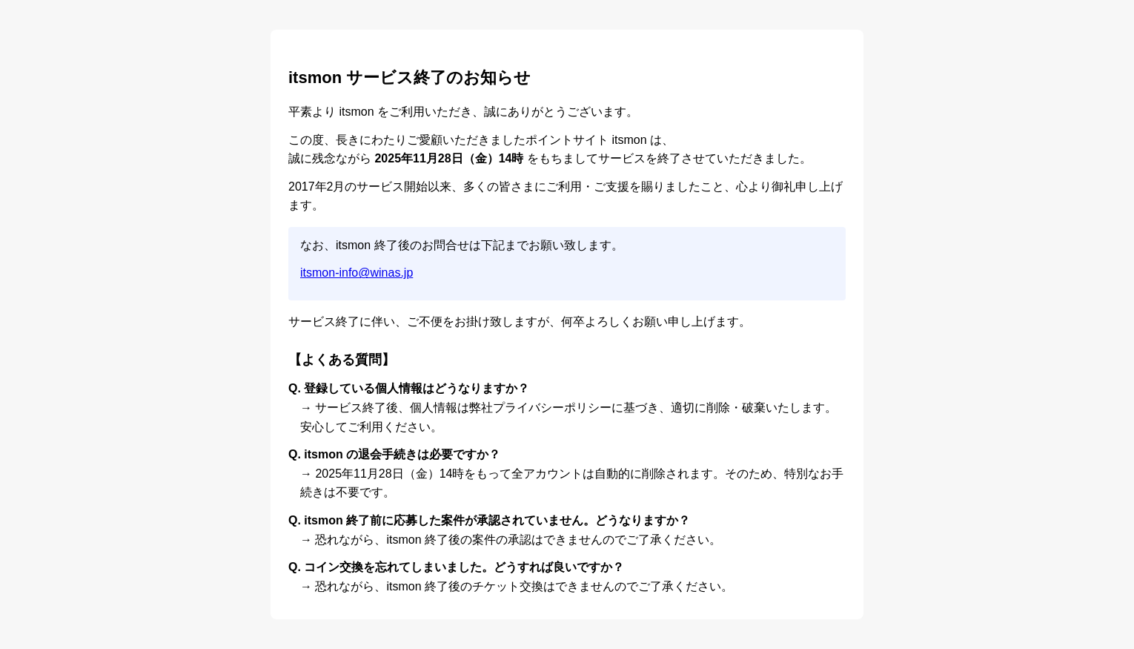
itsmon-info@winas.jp (356, 272)
